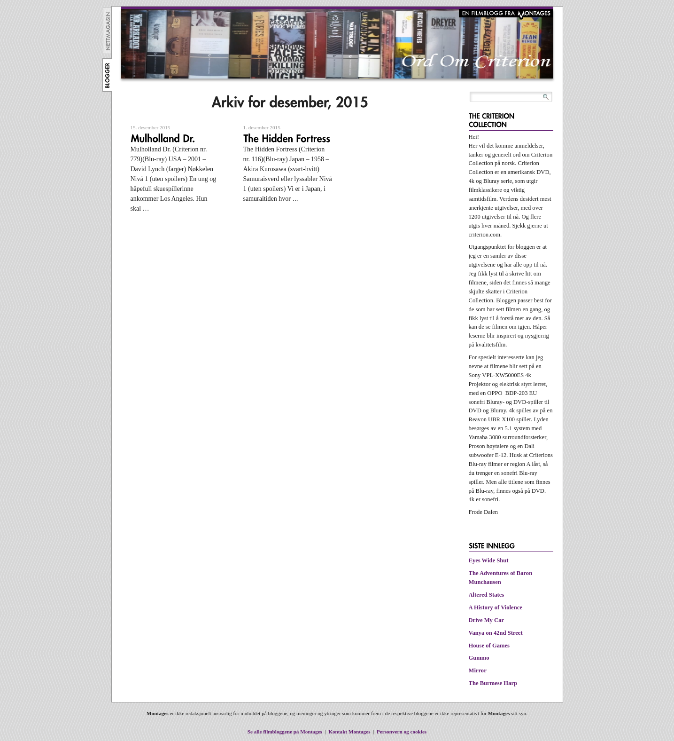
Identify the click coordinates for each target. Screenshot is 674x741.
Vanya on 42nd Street (496, 633)
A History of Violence (495, 607)
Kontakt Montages (349, 731)
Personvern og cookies (401, 731)
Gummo (479, 657)
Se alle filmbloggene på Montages (285, 731)
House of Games (489, 645)
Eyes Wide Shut (489, 560)
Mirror (478, 670)
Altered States (486, 594)
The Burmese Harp (493, 683)
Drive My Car (486, 620)
